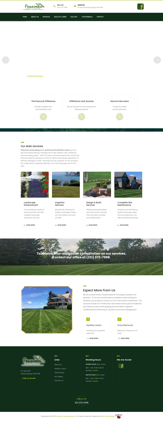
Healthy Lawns (60, 17)
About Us (35, 17)
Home (25, 17)
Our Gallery (58, 377)
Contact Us (58, 381)
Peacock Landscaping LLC (66, 416)
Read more (92, 338)
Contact (100, 17)
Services (46, 17)
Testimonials (87, 17)
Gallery (73, 17)
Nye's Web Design (108, 416)
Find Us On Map (28, 378)
